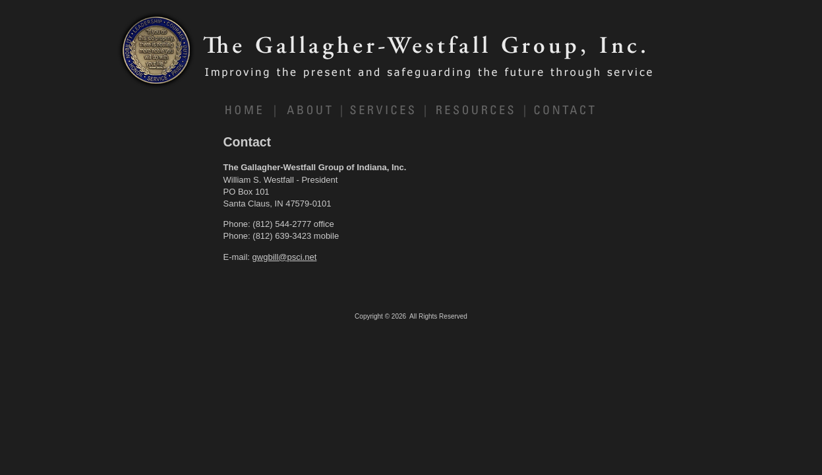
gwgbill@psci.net (284, 257)
